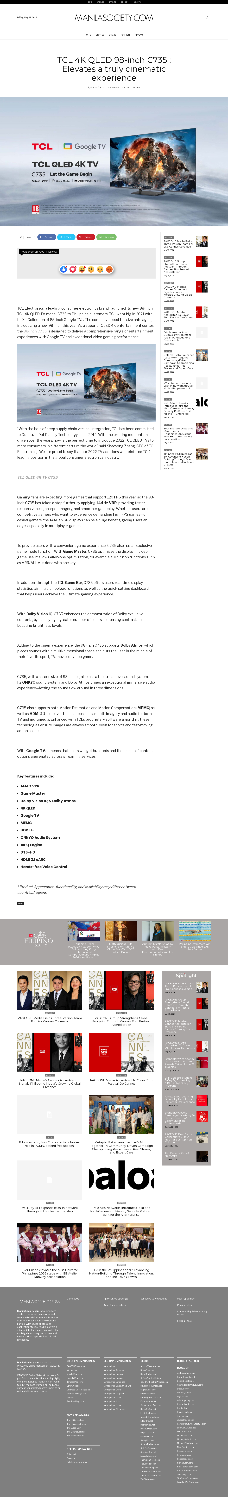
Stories (20, 903)
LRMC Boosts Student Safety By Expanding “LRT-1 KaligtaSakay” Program (178, 1081)
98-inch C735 (35, 331)
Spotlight (168, 237)
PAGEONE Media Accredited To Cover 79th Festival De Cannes (179, 315)
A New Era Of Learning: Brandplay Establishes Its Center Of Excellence (180, 1099)
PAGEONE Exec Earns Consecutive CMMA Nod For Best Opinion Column (178, 1138)
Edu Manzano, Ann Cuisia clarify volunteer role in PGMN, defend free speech (177, 336)
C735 (111, 546)
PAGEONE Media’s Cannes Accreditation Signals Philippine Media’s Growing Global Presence (178, 292)
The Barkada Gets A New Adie (177, 1154)
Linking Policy (184, 1318)
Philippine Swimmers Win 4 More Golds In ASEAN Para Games (194, 947)
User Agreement (186, 1296)
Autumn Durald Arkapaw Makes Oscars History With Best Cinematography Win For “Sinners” (157, 949)
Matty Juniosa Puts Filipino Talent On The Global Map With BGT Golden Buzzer (120, 948)
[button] (207, 17)
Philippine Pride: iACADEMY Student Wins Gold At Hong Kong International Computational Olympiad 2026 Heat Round (83, 951)
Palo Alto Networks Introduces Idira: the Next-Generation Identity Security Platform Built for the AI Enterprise (179, 408)
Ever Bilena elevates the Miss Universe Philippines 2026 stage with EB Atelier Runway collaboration (179, 434)
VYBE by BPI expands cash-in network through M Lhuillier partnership (179, 386)
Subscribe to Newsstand (153, 1296)
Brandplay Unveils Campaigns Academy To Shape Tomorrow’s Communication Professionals (180, 1118)
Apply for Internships (115, 1302)
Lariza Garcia (98, 87)
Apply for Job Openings (116, 1296)
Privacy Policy (184, 1302)
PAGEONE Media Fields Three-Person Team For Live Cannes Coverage (178, 244)
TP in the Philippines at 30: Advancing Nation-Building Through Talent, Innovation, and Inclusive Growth (179, 459)
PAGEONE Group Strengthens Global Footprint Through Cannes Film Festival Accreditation (176, 267)
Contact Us (73, 1296)
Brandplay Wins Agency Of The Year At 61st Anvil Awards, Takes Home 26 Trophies (179, 1063)
